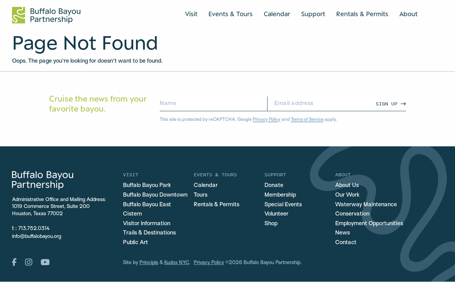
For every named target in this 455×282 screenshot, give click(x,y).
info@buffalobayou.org (36, 236)
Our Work (347, 195)
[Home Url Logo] (46, 15)
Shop (270, 224)
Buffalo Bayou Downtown (155, 195)
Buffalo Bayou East (147, 205)
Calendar (277, 14)
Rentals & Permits (362, 14)
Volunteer (276, 214)
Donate (273, 185)
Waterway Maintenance (366, 205)
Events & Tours (230, 14)
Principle (148, 263)
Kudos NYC (176, 263)
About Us (347, 185)
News (342, 233)
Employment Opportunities (369, 224)
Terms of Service (308, 119)
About (408, 14)
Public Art (135, 243)
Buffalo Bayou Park (147, 185)
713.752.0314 (34, 229)
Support (313, 14)
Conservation (352, 214)
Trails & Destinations (149, 233)
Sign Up (386, 103)
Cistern (132, 214)
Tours (200, 195)
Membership (280, 195)
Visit (191, 14)
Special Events (283, 205)
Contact (345, 243)
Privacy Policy (267, 119)
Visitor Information (146, 224)
